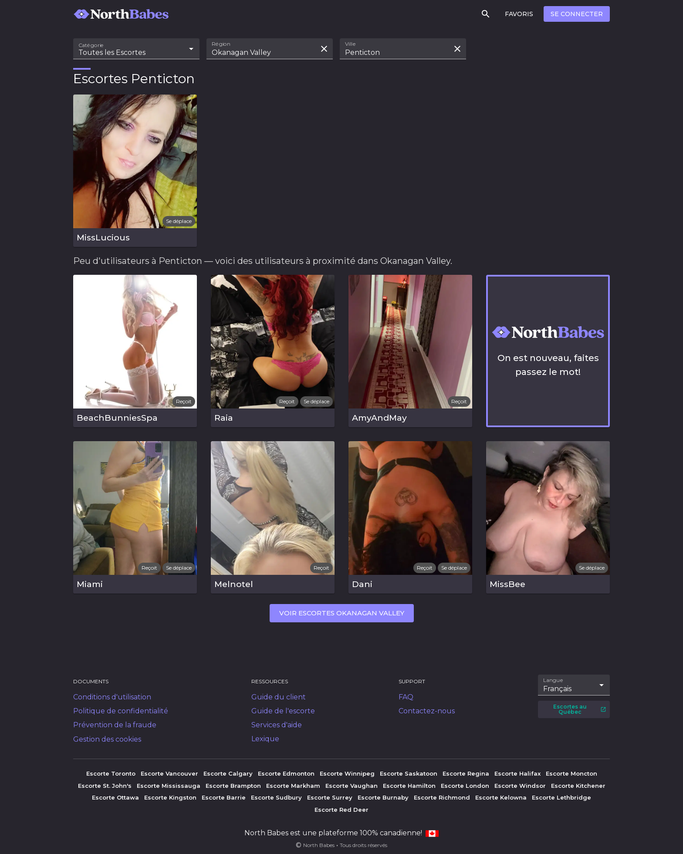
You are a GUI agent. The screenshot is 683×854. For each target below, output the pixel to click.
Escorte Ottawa (115, 797)
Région (221, 44)
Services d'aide (276, 725)
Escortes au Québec (579, 709)
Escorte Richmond (442, 797)
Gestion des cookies (107, 739)
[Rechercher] (485, 14)
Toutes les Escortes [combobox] (111, 52)
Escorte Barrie (224, 797)
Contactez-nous (427, 711)
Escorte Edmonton (286, 773)
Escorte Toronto (110, 773)
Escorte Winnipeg (347, 773)
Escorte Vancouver (169, 773)
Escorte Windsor (520, 785)
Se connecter (577, 14)
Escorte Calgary (228, 773)
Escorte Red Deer (341, 809)
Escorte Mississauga (168, 785)
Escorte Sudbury (276, 797)
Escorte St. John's (105, 785)
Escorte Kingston (170, 797)
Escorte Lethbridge (561, 797)
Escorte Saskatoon (408, 773)
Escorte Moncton (571, 773)
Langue (553, 680)
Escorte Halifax (517, 773)
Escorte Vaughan (351, 785)
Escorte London (465, 785)
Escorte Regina (466, 773)
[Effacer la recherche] (324, 48)
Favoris (519, 14)
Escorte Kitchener (578, 785)
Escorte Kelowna (501, 797)
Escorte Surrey (329, 797)
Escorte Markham (293, 785)
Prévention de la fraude (114, 725)
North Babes (319, 845)
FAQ (406, 697)
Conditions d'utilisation (112, 697)
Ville (350, 44)
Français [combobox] (557, 689)
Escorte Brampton (233, 785)
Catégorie (91, 45)
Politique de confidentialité (120, 711)
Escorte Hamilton (409, 785)
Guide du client (278, 697)
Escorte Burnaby (383, 797)
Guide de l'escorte (283, 711)
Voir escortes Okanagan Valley (341, 613)
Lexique (265, 739)
